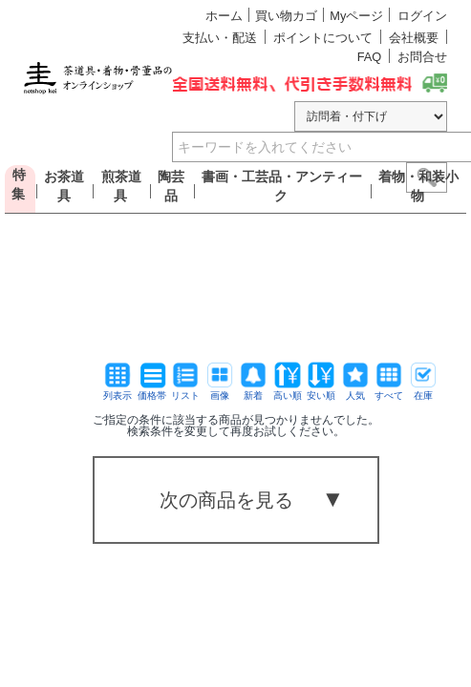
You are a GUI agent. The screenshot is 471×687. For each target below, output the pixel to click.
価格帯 (152, 391)
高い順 (287, 391)
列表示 (117, 391)
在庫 (423, 391)
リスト (185, 391)
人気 (355, 391)
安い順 (321, 391)
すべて (389, 391)
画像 (219, 391)
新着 (253, 391)
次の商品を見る (226, 500)
